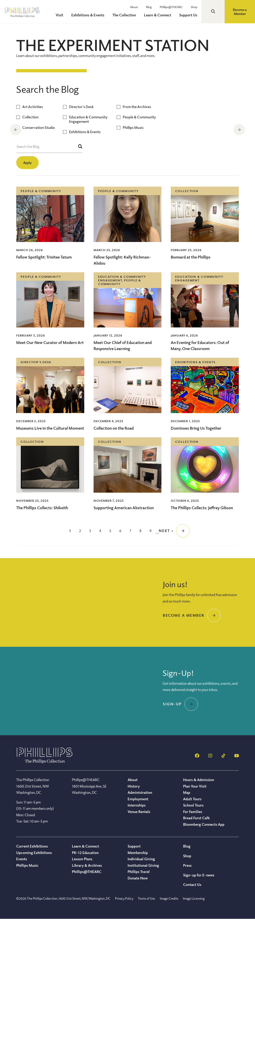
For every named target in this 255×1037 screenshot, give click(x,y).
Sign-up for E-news (198, 993)
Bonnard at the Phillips (190, 375)
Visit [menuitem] (59, 15)
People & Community (139, 235)
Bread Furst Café (196, 936)
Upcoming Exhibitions (34, 970)
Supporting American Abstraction (124, 625)
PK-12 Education (85, 970)
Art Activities (32, 225)
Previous (15, 129)
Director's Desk (81, 225)
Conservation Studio (38, 245)
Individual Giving (141, 977)
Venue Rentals (139, 929)
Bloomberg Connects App (203, 942)
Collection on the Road (51, 175)
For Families (192, 929)
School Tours (193, 923)
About (134, 7)
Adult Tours (192, 917)
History (134, 904)
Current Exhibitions (32, 964)
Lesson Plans (82, 977)
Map (186, 910)
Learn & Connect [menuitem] (157, 15)
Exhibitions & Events (85, 250)
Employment (138, 917)
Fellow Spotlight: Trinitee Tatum (44, 375)
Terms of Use (146, 1016)
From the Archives (137, 225)
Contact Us (192, 1002)
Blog (149, 7)
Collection (30, 235)
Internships (137, 923)
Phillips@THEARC (171, 7)
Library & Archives (87, 983)
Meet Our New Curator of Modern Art (50, 460)
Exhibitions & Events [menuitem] (87, 15)
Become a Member (240, 12)
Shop (194, 7)
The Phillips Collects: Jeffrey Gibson (202, 625)
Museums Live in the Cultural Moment (50, 546)
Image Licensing (194, 1016)
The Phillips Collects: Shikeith (42, 625)
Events (21, 977)
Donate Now (138, 996)
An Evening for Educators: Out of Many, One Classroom (200, 463)
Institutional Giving (143, 983)
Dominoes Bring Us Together (196, 546)
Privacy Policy (124, 1016)
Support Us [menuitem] (188, 15)
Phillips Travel (139, 989)
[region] (127, 130)
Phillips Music (133, 245)
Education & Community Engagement (88, 237)
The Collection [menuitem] (124, 15)
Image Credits (169, 1016)
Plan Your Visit (194, 904)
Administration (140, 910)
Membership (138, 970)
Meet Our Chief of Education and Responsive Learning (123, 463)
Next (239, 129)
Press (187, 983)
